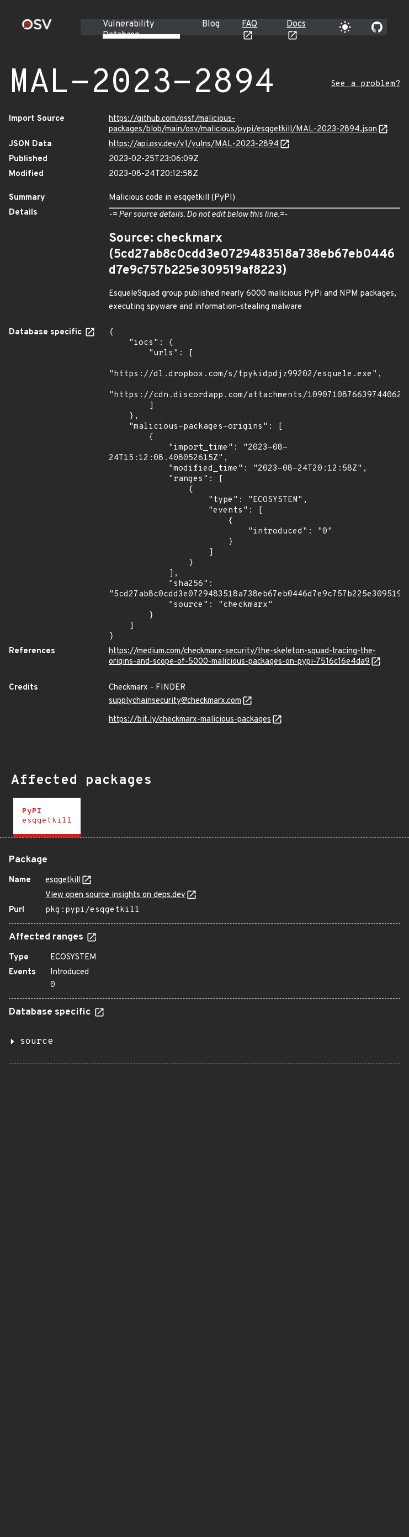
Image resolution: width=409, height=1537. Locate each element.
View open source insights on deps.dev (115, 895)
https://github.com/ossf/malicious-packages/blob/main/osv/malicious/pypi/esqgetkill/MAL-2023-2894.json (243, 124)
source (36, 1041)
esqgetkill (63, 880)
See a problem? (365, 84)
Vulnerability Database (128, 30)
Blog (211, 24)
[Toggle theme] (345, 27)
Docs (296, 24)
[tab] (47, 817)
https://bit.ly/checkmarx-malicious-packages (190, 719)
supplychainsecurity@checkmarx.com (175, 701)
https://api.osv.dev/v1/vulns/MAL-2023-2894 (194, 144)
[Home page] (37, 28)
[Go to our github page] (377, 27)
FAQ (249, 24)
